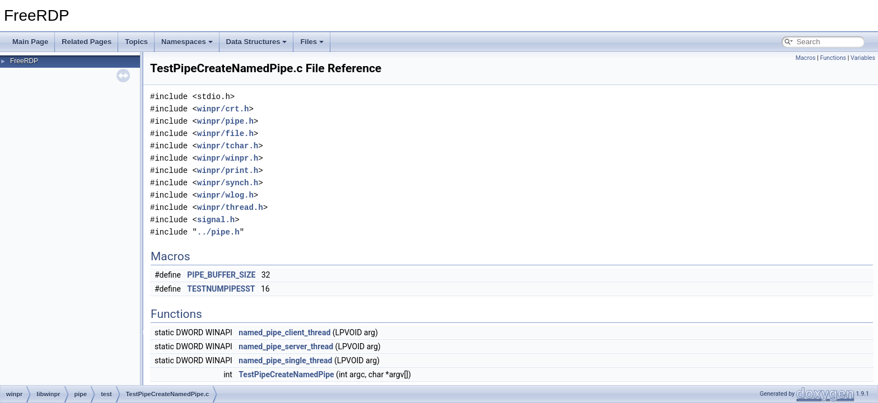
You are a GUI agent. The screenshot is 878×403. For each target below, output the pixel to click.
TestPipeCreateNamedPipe (286, 374)
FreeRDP (24, 61)
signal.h (216, 219)
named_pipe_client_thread (284, 332)
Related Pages (86, 42)
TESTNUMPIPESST (221, 288)
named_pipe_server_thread (286, 346)
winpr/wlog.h (225, 195)
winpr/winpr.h (227, 158)
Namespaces (187, 42)
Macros (806, 58)
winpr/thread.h (230, 207)
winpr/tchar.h (227, 145)
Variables (863, 58)
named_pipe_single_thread (285, 360)
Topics (136, 42)
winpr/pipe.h (225, 121)
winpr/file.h (225, 133)
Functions (833, 58)
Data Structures (256, 42)
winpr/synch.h (227, 182)
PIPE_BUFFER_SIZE (221, 274)
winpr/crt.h (223, 109)
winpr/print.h (227, 170)
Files (312, 42)
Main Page (30, 42)
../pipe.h (218, 232)
